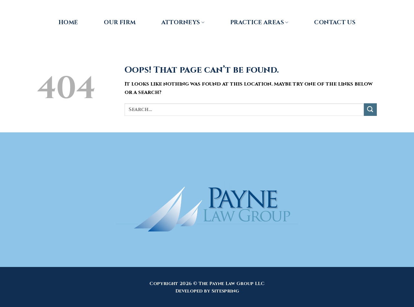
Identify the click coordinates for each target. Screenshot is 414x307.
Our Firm (120, 22)
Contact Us (334, 22)
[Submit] (370, 109)
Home (68, 22)
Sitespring (225, 291)
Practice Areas (259, 22)
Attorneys (182, 22)
